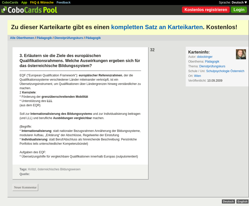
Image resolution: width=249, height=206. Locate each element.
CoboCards (10, 2)
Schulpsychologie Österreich (225, 71)
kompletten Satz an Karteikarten (157, 27)
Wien (197, 76)
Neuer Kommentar (25, 187)
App (24, 2)
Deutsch (239, 2)
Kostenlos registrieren (205, 10)
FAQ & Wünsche (41, 2)
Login (238, 10)
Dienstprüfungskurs (68, 38)
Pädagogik (44, 38)
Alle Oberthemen (22, 38)
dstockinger (204, 57)
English (242, 201)
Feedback (64, 2)
